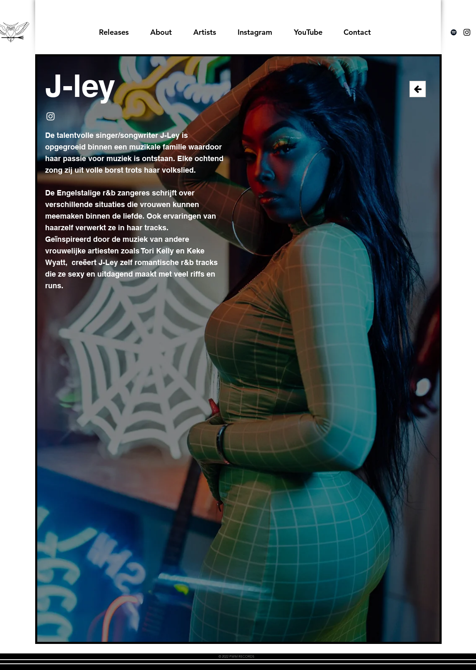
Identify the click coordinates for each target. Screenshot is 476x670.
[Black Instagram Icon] (466, 32)
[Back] (417, 89)
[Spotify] (453, 32)
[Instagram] (50, 116)
